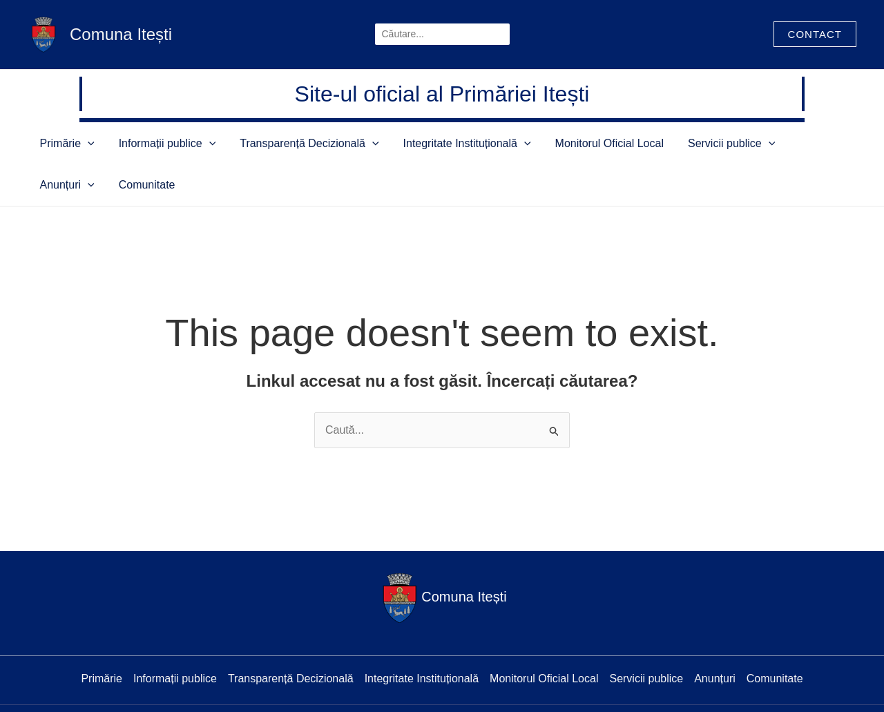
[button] (815, 34)
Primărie (82, 143)
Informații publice (165, 143)
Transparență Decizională (289, 143)
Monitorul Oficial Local (555, 143)
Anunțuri (738, 143)
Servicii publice (660, 143)
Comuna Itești (121, 34)
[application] (103, 143)
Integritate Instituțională (430, 143)
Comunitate (801, 143)
